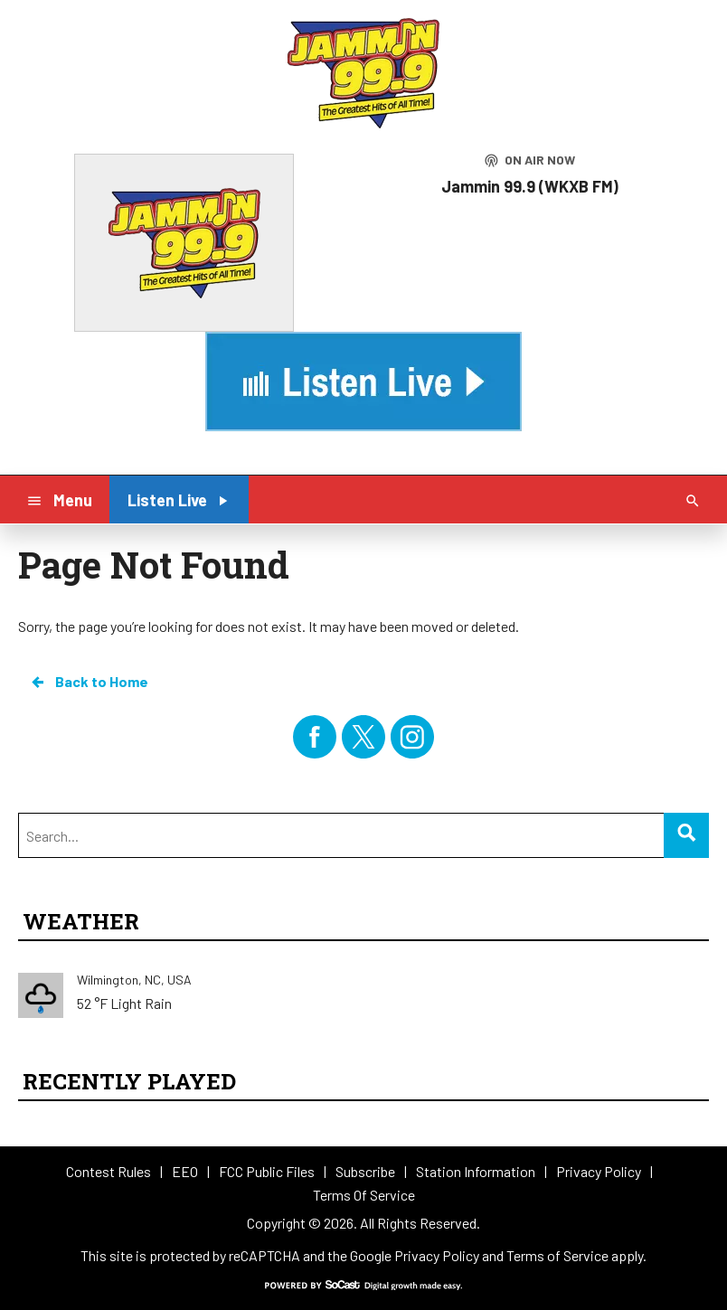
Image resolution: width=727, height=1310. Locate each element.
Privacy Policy (436, 1255)
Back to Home (88, 682)
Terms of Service (557, 1255)
